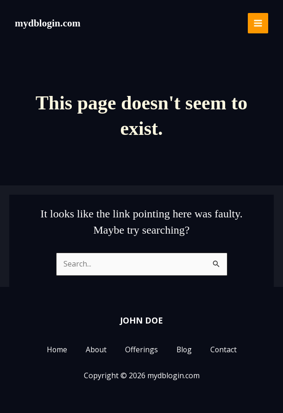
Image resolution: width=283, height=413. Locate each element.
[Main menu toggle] (258, 23)
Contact (224, 350)
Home (55, 350)
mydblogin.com (48, 23)
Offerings (141, 350)
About (95, 350)
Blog (184, 350)
